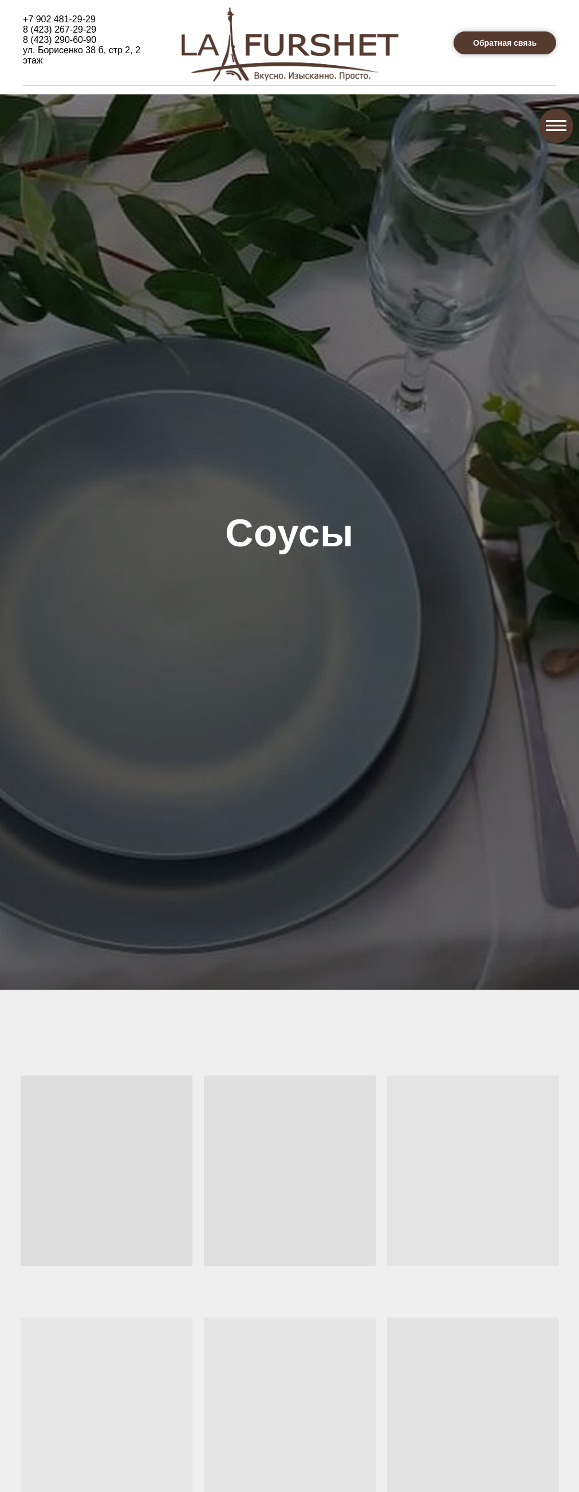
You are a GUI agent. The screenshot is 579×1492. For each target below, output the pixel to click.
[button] (505, 42)
